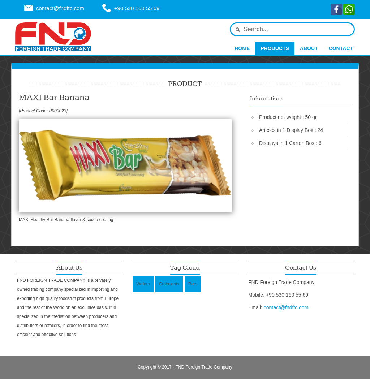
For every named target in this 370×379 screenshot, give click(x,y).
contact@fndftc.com (60, 8)
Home (242, 48)
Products (275, 48)
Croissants (169, 284)
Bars (192, 284)
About (309, 48)
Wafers (143, 284)
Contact (341, 48)
